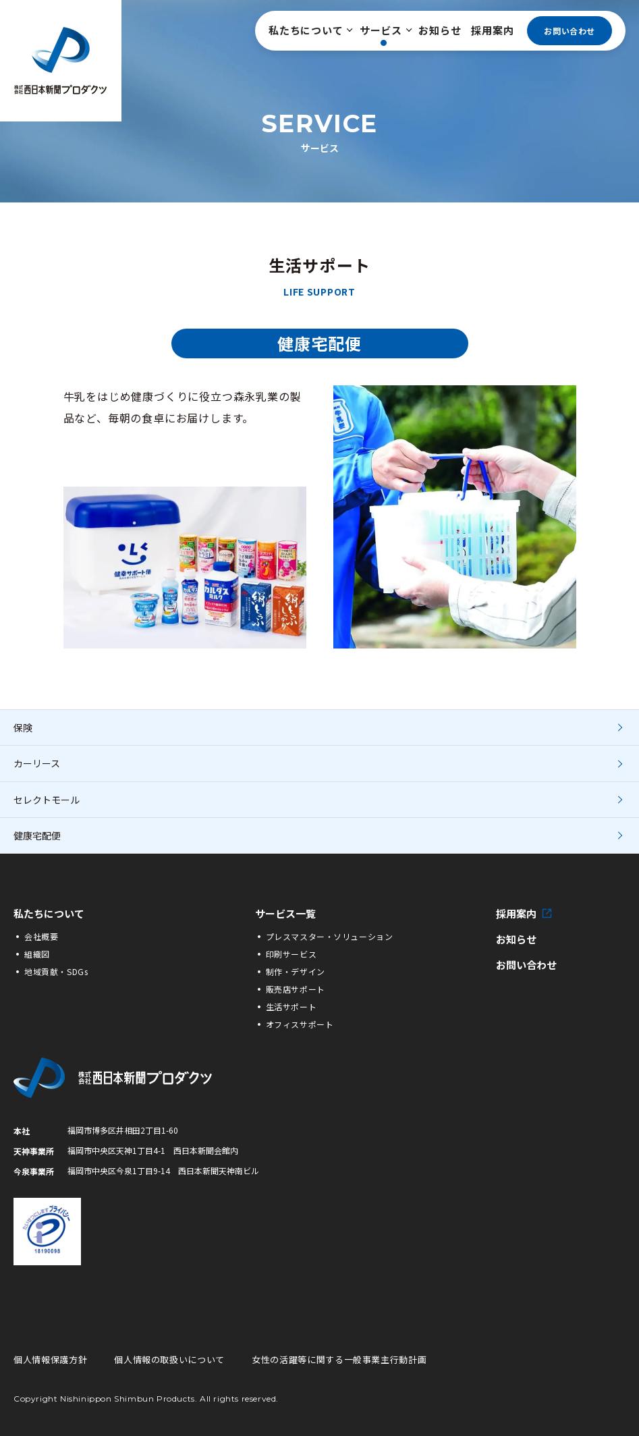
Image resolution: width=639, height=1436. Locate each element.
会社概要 (41, 936)
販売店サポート (295, 989)
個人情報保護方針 (50, 1359)
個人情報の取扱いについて (169, 1359)
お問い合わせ (569, 30)
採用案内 (492, 30)
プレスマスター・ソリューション (329, 936)
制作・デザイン (295, 971)
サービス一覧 (285, 914)
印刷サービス (291, 954)
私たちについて (309, 30)
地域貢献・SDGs (56, 971)
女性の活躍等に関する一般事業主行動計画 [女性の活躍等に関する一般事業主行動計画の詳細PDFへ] (339, 1359)
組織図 (37, 954)
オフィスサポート (300, 1024)
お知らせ (439, 30)
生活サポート (291, 1006)
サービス (384, 30)
